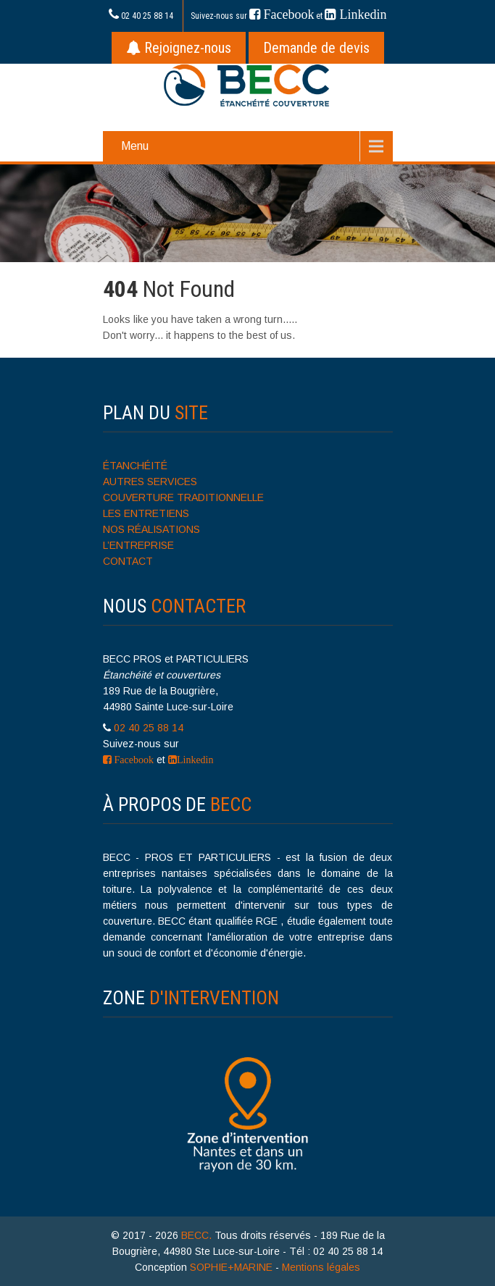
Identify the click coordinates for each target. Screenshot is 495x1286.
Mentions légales (321, 1267)
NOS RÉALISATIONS (151, 529)
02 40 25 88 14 (147, 16)
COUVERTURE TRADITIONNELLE (183, 497)
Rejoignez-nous (178, 47)
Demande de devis (316, 47)
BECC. (198, 1235)
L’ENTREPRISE (138, 545)
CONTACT (128, 561)
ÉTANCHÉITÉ (135, 465)
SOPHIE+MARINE (231, 1267)
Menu (135, 146)
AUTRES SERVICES (150, 481)
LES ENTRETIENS (146, 513)
